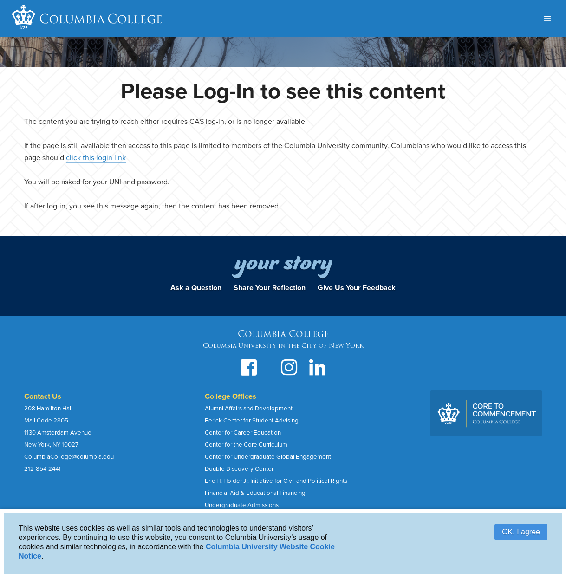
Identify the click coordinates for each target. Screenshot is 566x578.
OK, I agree (521, 532)
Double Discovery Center (239, 469)
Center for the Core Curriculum (246, 444)
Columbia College (101, 18)
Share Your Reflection (270, 287)
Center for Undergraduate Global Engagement (268, 457)
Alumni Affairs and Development (249, 408)
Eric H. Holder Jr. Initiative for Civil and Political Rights (276, 481)
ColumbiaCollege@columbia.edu (69, 457)
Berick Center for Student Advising (252, 420)
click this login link (96, 157)
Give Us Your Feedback (357, 287)
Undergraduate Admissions (242, 505)
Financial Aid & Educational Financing (255, 493)
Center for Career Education (243, 432)
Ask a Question (195, 287)
